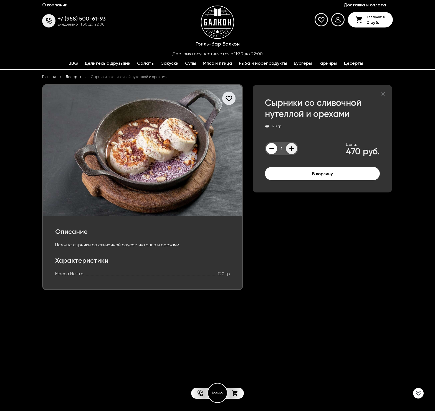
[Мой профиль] (338, 19)
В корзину (322, 173)
